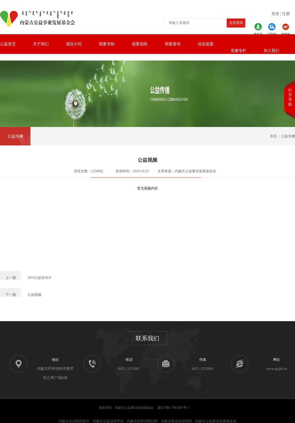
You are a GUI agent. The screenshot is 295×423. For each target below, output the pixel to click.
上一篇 (11, 278)
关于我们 (41, 44)
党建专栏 (238, 50)
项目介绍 (74, 44)
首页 (273, 136)
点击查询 (236, 23)
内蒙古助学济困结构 (142, 421)
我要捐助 (140, 44)
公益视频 (34, 295)
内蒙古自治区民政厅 (74, 421)
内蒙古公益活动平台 (108, 421)
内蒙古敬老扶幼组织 (176, 421)
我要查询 (172, 44)
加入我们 (271, 50)
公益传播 (15, 136)
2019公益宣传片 (40, 278)
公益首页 (8, 44)
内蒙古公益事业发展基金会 (215, 421)
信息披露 (205, 44)
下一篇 (11, 295)
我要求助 (107, 44)
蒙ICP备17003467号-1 (173, 407)
